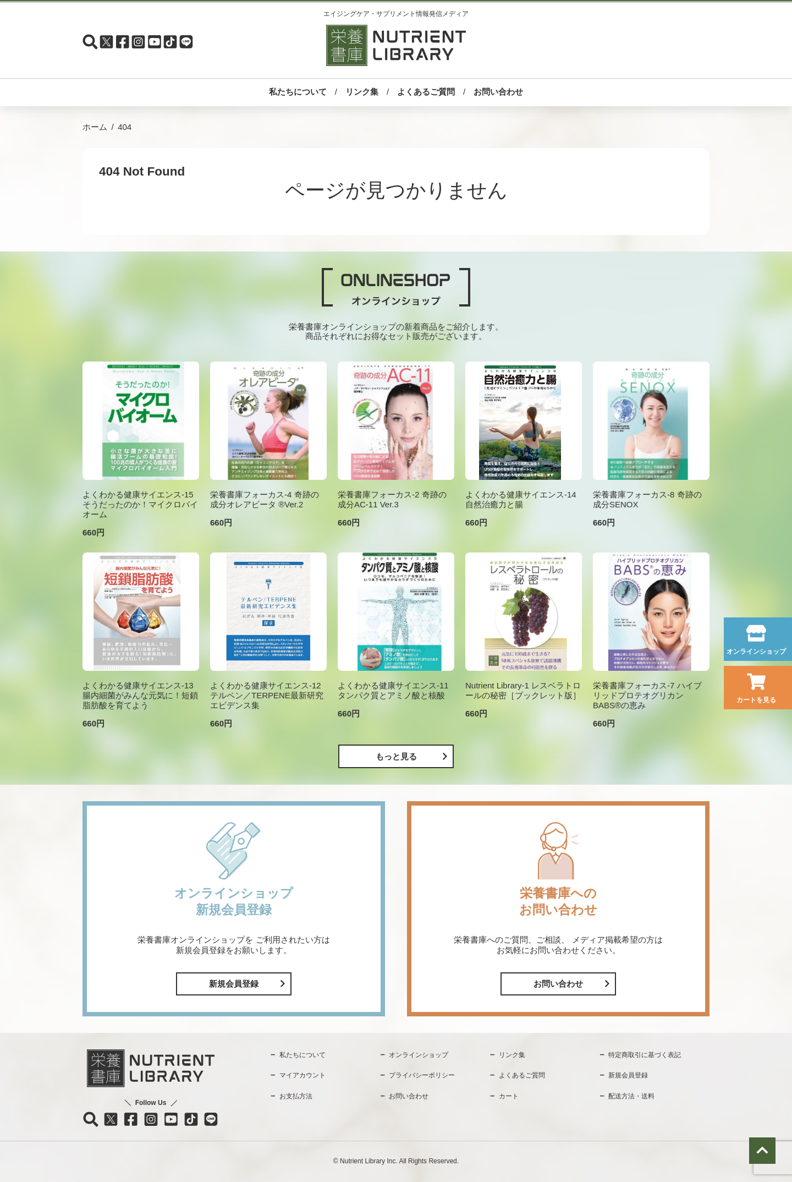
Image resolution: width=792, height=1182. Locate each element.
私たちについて (298, 91)
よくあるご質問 (426, 91)
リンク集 (361, 91)
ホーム (94, 127)
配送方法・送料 (631, 1096)
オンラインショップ (756, 651)
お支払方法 (295, 1096)
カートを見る (756, 700)
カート (509, 1096)
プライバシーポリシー (422, 1075)
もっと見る (396, 756)
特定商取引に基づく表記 (644, 1055)
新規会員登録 (233, 983)
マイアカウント (302, 1075)
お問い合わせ (498, 91)
